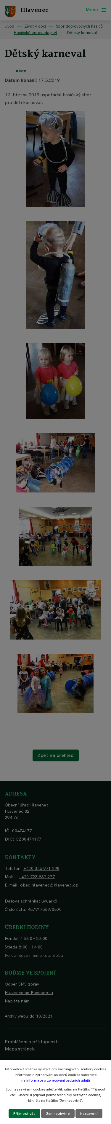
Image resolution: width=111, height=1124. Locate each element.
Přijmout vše (24, 1113)
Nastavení (89, 1113)
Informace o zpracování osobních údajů (58, 1080)
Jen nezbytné (58, 1113)
